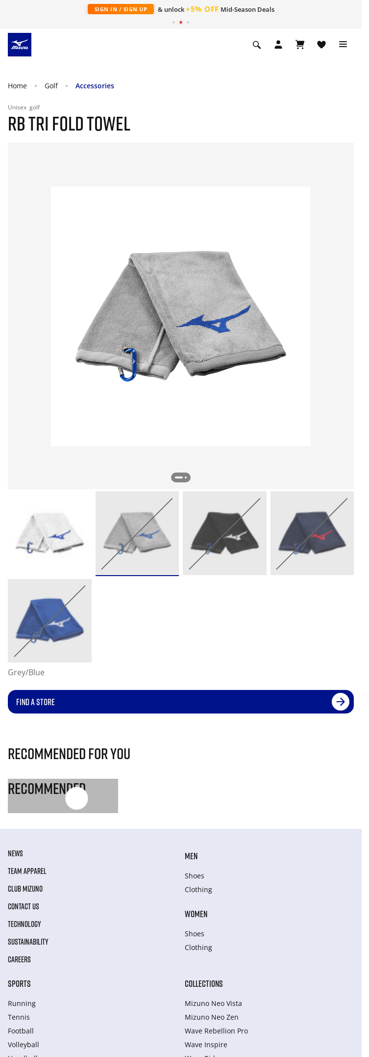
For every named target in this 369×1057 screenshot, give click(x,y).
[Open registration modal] (278, 44)
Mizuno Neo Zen (212, 1017)
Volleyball (23, 1044)
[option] (50, 533)
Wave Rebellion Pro (216, 1030)
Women (196, 913)
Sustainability (28, 942)
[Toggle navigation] (343, 45)
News (15, 853)
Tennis (19, 1017)
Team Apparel (27, 871)
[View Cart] (300, 44)
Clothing (198, 889)
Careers (19, 959)
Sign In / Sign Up (121, 9)
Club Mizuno (25, 889)
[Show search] (257, 44)
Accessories (94, 85)
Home (17, 85)
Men (191, 855)
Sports (19, 983)
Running (22, 1003)
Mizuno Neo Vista (213, 1003)
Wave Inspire (206, 1044)
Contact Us (23, 906)
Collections (204, 983)
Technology (24, 924)
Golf (51, 85)
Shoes (194, 875)
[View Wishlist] (321, 44)
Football (21, 1030)
